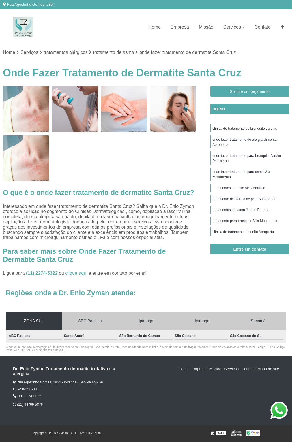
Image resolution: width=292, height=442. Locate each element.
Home (154, 27)
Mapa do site (268, 369)
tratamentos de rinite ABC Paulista (238, 188)
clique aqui (76, 273)
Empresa (180, 27)
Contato (262, 27)
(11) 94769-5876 (28, 404)
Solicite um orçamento (250, 91)
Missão (206, 27)
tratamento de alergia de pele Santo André (245, 199)
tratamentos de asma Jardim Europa (240, 210)
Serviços (232, 27)
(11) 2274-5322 (42, 273)
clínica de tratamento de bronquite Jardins (244, 129)
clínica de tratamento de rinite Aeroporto (243, 232)
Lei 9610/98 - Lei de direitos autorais (39, 350)
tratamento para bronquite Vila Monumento (245, 221)
